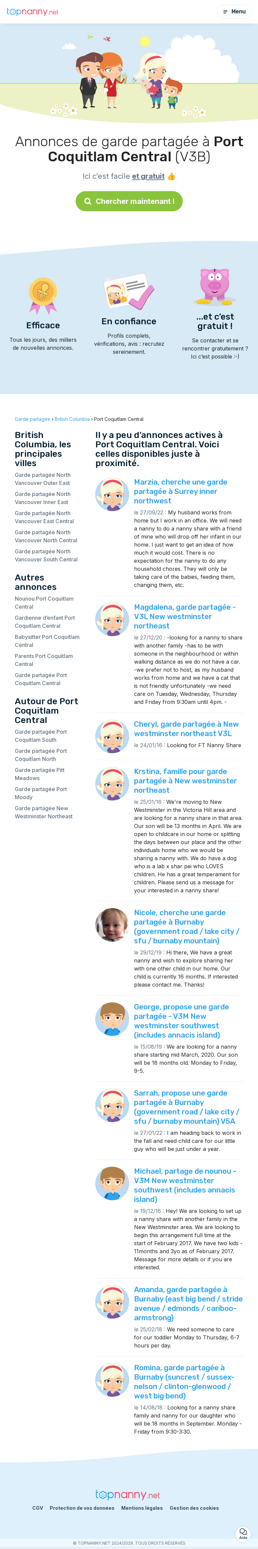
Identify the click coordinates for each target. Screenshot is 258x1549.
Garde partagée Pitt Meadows (39, 774)
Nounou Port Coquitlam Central (44, 602)
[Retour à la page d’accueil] (33, 11)
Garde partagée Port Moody (41, 793)
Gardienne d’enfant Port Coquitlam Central (45, 621)
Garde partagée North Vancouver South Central (46, 555)
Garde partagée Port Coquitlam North (41, 755)
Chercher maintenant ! (129, 201)
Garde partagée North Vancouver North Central (46, 536)
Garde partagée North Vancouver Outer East (43, 479)
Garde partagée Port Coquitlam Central (41, 679)
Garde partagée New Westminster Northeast (44, 812)
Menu (234, 11)
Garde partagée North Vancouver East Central (44, 517)
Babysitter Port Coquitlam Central (47, 640)
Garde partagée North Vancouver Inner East (43, 498)
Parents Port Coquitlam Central (44, 660)
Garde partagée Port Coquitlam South (41, 735)
